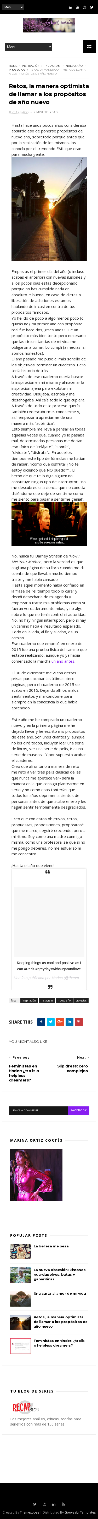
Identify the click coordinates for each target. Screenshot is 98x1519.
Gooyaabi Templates (80, 1512)
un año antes (62, 661)
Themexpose (29, 1512)
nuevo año (74, 66)
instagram (53, 66)
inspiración (30, 66)
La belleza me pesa (51, 1246)
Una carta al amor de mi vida (60, 1294)
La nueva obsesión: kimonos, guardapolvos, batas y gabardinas (60, 1274)
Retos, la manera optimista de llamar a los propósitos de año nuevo (61, 1322)
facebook (79, 1110)
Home (13, 66)
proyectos (17, 70)
